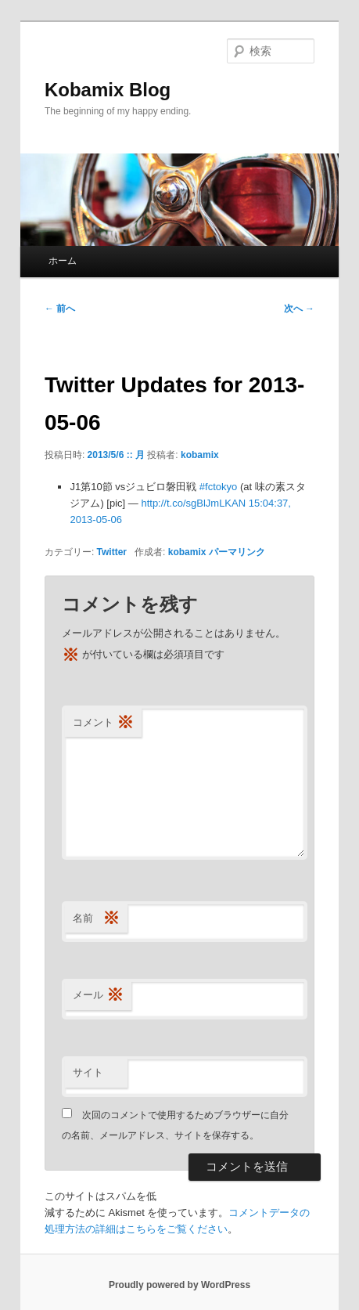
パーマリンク (237, 552)
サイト (88, 1072)
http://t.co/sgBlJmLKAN (193, 503)
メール (98, 995)
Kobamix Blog (108, 89)
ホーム (62, 260)
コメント (103, 723)
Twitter (112, 552)
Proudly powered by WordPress (179, 1284)
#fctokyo (218, 487)
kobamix (200, 454)
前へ (60, 308)
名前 (96, 919)
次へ (299, 308)
